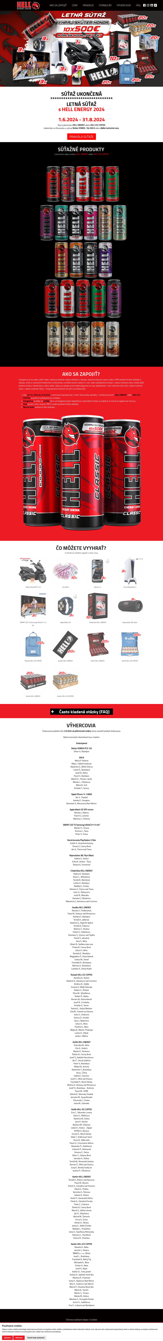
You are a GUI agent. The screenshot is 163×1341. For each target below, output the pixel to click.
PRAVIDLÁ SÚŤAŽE (82, 137)
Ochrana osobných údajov (77, 1319)
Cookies (93, 1319)
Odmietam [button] (19, 1338)
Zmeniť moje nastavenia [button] (35, 1338)
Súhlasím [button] (7, 1338)
